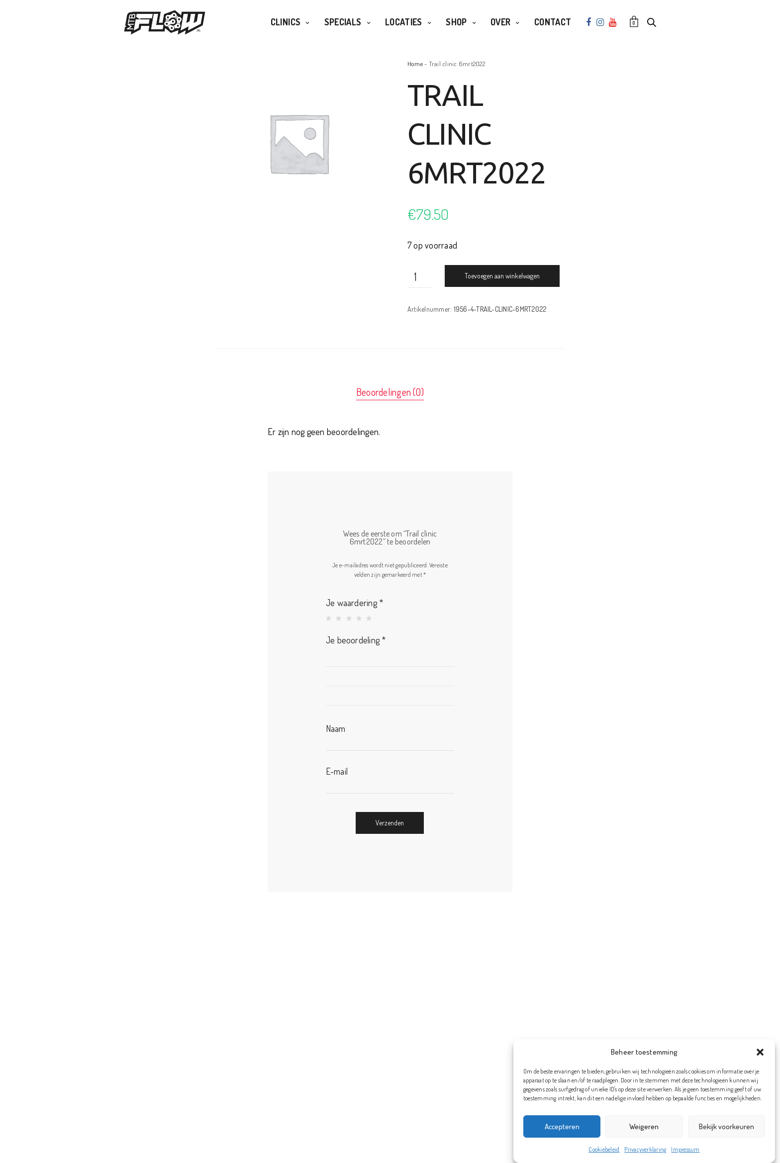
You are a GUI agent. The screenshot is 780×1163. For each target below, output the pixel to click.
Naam (336, 728)
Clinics (286, 21)
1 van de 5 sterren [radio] (329, 618)
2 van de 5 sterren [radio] (339, 618)
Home (415, 64)
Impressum (685, 1149)
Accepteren (562, 1126)
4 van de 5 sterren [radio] (360, 618)
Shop (456, 21)
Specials (343, 21)
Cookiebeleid (603, 1149)
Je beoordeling (356, 639)
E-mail (337, 771)
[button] (760, 1052)
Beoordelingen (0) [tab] (390, 391)
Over (500, 21)
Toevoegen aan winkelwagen (502, 275)
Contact (553, 21)
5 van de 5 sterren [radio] (370, 618)
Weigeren (644, 1126)
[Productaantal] (419, 276)
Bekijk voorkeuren (726, 1126)
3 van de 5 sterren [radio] (350, 618)
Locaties (403, 21)
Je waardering (355, 602)
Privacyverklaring (645, 1149)
